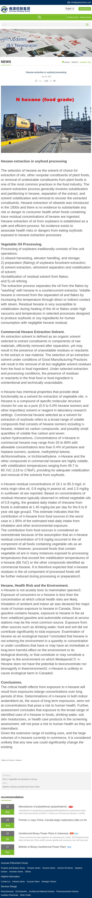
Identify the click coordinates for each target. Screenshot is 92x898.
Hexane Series (85, 17)
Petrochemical (7, 890)
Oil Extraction (22, 890)
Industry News (19, 880)
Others (29, 871)
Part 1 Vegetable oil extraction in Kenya (20, 779)
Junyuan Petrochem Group (14, 863)
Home (67, 62)
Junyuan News (34, 880)
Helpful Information (10, 876)
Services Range (9, 885)
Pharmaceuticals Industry (69, 890)
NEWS (75, 62)
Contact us (5, 880)
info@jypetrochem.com (81, 2)
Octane (4, 871)
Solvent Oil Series (67, 867)
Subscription (85, 9)
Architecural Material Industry (43, 890)
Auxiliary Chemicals (9, 893)
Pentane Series (73, 17)
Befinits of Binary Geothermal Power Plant (21, 786)
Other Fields (26, 893)
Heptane (81, 867)
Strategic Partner (50, 880)
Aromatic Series (17, 871)
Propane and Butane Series (13, 867)
